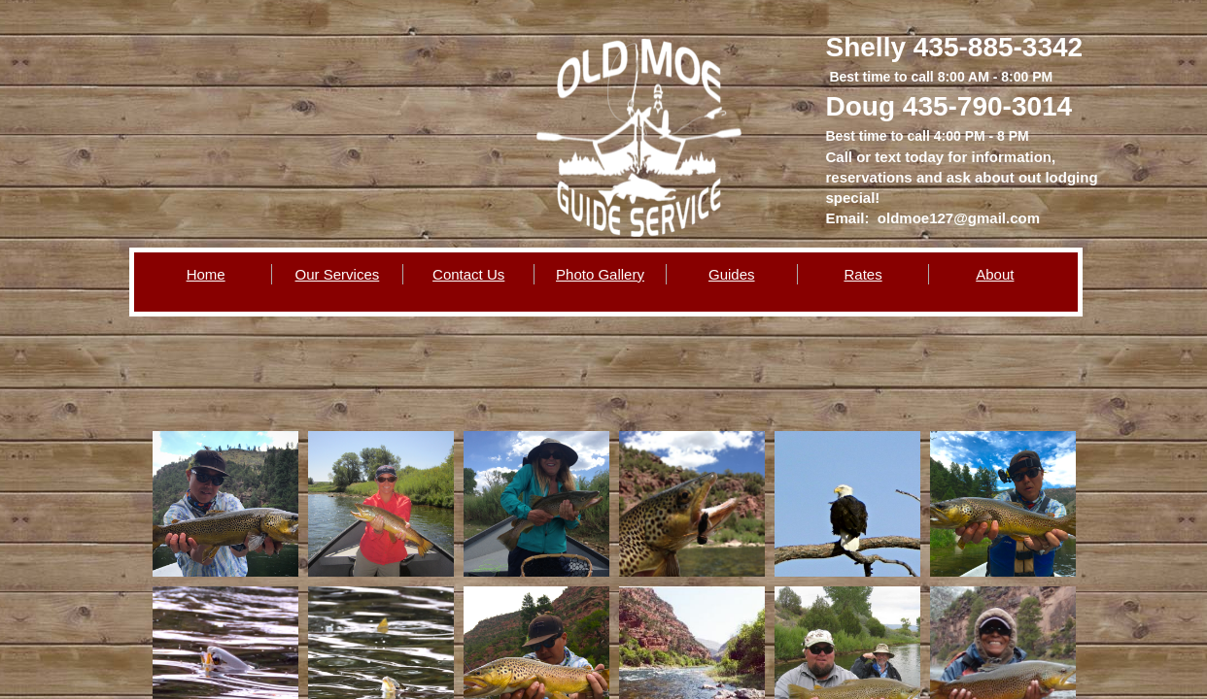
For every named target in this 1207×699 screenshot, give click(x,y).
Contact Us (468, 274)
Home (206, 274)
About (995, 274)
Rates (862, 274)
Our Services (337, 274)
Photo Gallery (600, 274)
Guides (731, 274)
